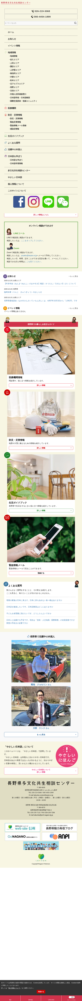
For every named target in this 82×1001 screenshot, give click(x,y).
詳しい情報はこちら (41, 215)
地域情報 (12, 52)
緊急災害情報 (15, 122)
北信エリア (14, 91)
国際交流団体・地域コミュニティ (23, 101)
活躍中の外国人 (15, 149)
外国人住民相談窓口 (18, 94)
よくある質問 (14, 143)
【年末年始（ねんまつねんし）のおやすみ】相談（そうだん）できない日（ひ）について (41, 282)
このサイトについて (17, 191)
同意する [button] (41, 992)
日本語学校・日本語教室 (20, 98)
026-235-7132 (35, 812)
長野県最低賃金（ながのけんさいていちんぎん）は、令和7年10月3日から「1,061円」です (41, 299)
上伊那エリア (15, 70)
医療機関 (12, 108)
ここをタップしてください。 (32, 241)
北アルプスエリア (17, 84)
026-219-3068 (42, 11)
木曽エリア (14, 77)
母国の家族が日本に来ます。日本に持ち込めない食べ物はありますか (34, 600)
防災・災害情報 (15, 115)
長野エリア (14, 87)
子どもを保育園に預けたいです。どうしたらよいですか (28, 613)
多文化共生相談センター (19, 170)
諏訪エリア (14, 66)
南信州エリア (15, 73)
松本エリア (14, 80)
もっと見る (74, 276)
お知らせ (12, 39)
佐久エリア (14, 60)
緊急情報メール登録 (18, 125)
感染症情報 (14, 129)
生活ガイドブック (16, 136)
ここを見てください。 (34, 262)
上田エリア (14, 63)
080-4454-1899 (42, 16)
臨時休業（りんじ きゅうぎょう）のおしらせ (41, 290)
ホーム (11, 32)
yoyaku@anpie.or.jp (29, 255)
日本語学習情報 (16, 163)
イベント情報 (14, 46)
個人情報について (16, 184)
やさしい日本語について (41, 771)
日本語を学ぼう (15, 156)
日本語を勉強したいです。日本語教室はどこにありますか (29, 607)
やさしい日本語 (15, 177)
